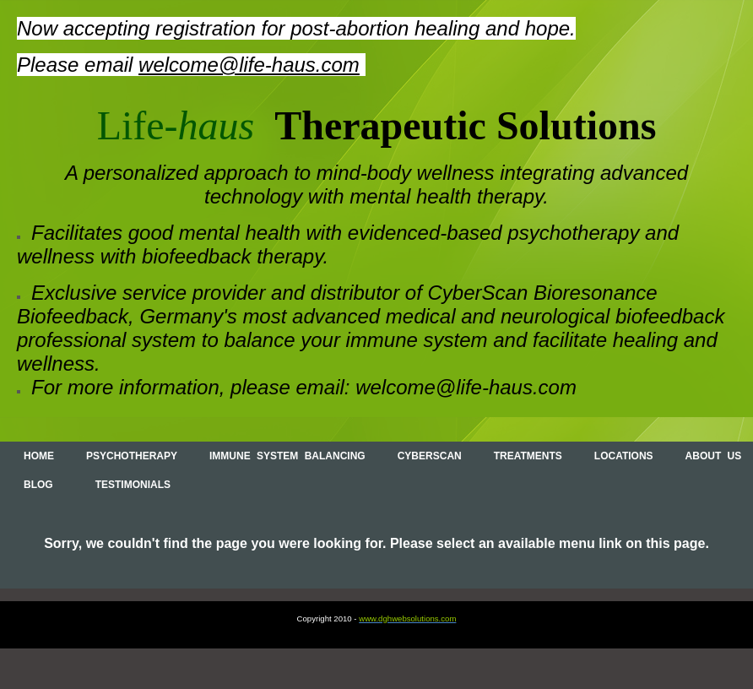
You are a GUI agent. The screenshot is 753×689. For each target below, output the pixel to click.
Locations (623, 456)
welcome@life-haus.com (249, 64)
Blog (38, 485)
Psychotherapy (131, 456)
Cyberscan (430, 456)
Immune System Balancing (287, 456)
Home (39, 456)
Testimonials (133, 485)
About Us (713, 456)
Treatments (528, 456)
